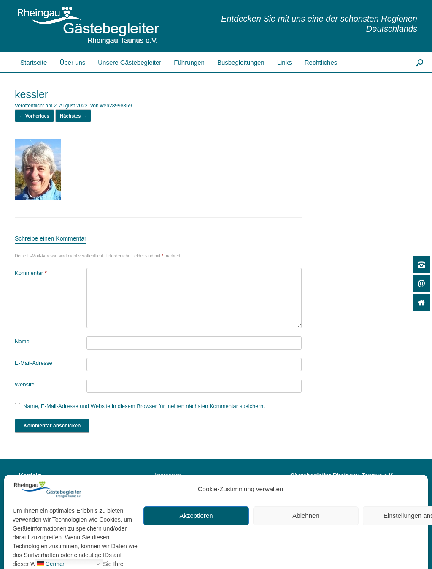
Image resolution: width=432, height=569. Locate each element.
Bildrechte (166, 497)
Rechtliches (321, 62)
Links (284, 62)
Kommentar (31, 273)
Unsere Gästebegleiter (129, 62)
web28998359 (116, 106)
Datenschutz (169, 486)
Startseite (26, 62)
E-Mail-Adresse (33, 363)
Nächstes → (73, 115)
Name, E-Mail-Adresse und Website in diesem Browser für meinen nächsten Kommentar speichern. (144, 406)
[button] (419, 62)
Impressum (167, 475)
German (51, 564)
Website (25, 384)
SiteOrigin (375, 552)
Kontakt (35, 534)
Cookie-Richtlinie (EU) (181, 508)
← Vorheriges (34, 115)
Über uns (72, 62)
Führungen (189, 62)
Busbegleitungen (241, 62)
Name (22, 341)
